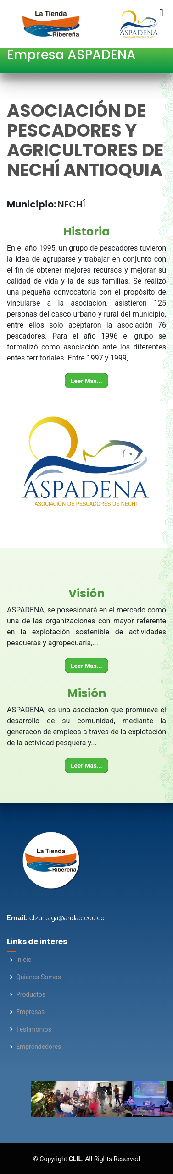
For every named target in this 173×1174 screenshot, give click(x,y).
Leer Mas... (86, 380)
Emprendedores (38, 1046)
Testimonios (33, 1029)
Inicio (24, 959)
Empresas (30, 1012)
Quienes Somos (38, 977)
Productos (30, 994)
